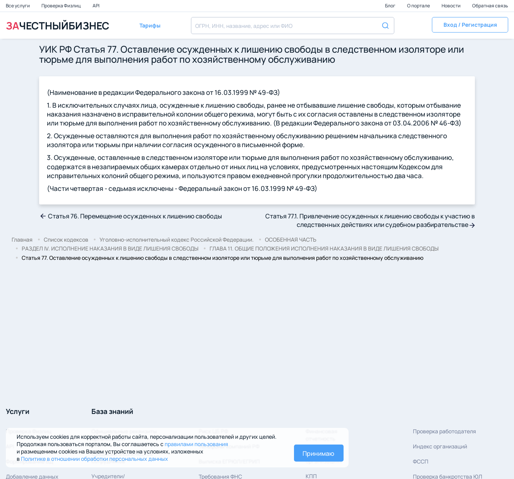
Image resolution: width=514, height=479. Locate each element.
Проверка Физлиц (61, 5)
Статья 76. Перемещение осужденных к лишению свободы (130, 216)
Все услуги (18, 5)
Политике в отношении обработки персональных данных (94, 458)
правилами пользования (196, 444)
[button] (470, 25)
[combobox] (292, 25)
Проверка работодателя (444, 431)
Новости (451, 5)
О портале (419, 5)
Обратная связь (490, 5)
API (96, 5)
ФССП (420, 461)
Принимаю (318, 453)
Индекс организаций (440, 446)
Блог (390, 5)
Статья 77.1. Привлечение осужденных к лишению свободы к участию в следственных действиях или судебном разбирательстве (370, 220)
